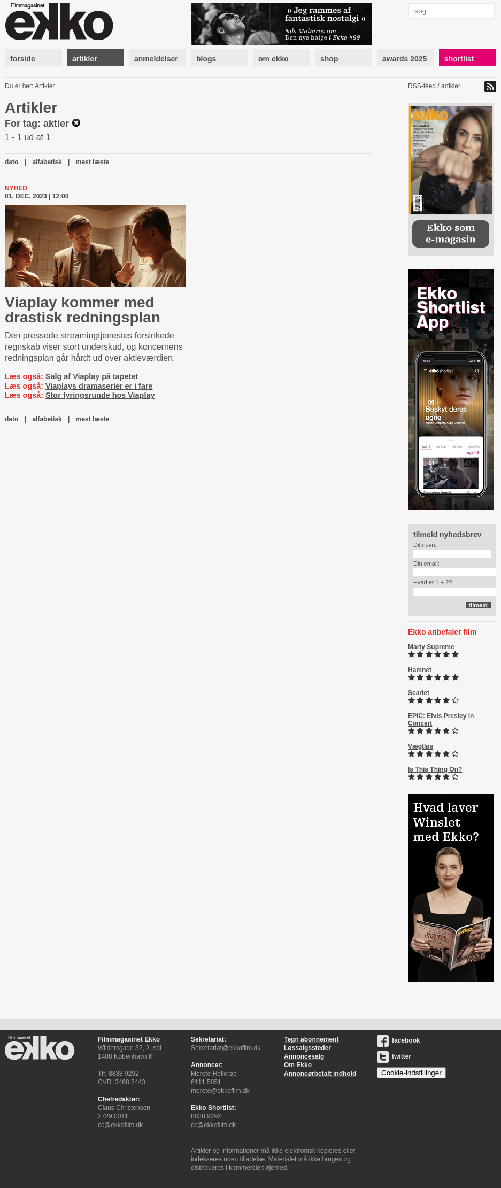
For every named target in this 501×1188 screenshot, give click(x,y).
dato (11, 162)
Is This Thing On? (435, 769)
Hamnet (419, 670)
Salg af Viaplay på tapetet (91, 376)
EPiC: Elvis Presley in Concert (441, 719)
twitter (394, 1056)
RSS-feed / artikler (434, 86)
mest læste (93, 162)
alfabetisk (46, 162)
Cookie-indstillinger (411, 1073)
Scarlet (418, 693)
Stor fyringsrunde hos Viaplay (100, 395)
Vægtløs (420, 746)
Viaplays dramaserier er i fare (99, 386)
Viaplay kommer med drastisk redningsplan (82, 310)
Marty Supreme (431, 647)
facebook (398, 1040)
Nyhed (16, 188)
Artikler (45, 86)
